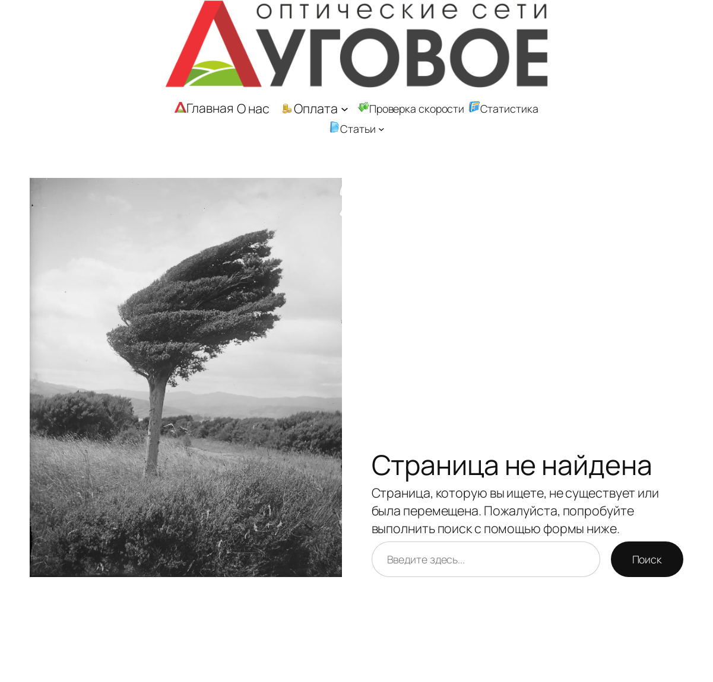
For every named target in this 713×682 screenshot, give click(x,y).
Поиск (647, 559)
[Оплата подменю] (344, 109)
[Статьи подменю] (381, 129)
